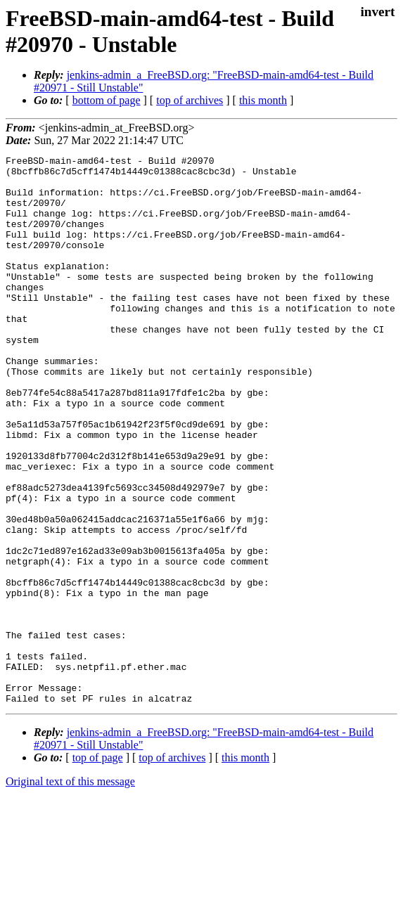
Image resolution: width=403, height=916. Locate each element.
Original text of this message (70, 891)
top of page (97, 867)
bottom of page (106, 100)
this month (263, 100)
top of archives (189, 100)
